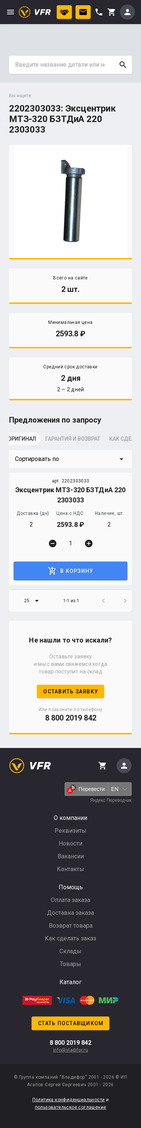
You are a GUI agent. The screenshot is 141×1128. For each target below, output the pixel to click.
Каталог (70, 982)
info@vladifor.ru (70, 1050)
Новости (70, 843)
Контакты (70, 869)
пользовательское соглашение (70, 1107)
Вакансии (71, 856)
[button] (70, 459)
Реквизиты (70, 830)
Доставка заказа (70, 912)
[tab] (28, 441)
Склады (70, 951)
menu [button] (10, 12)
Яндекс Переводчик (111, 800)
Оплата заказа (70, 900)
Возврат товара (70, 925)
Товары (70, 964)
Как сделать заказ (70, 938)
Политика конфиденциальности (68, 1099)
